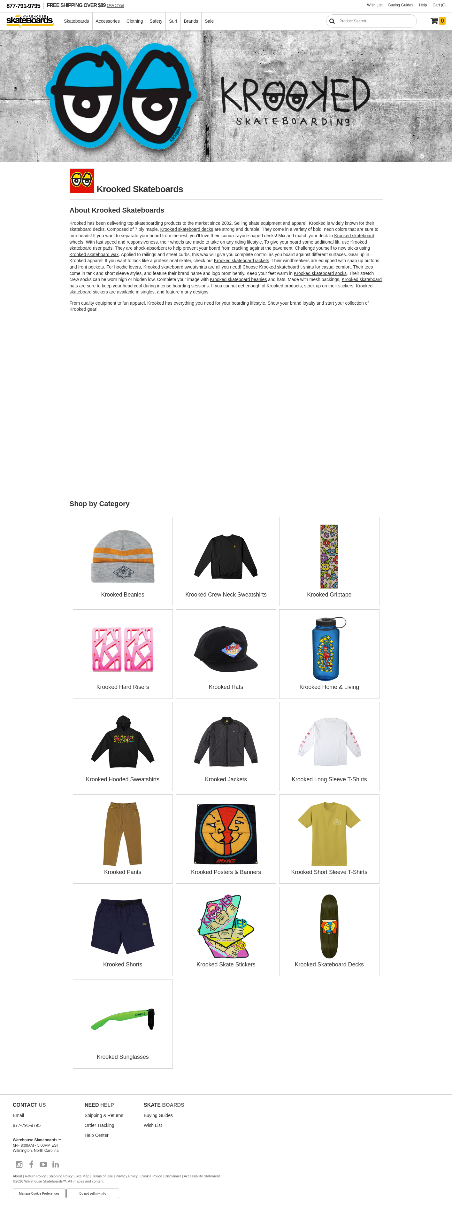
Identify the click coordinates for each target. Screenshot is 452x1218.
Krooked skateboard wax (94, 254)
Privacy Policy (126, 1173)
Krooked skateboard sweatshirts (175, 266)
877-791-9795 (23, 6)
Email (18, 1112)
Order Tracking (99, 1122)
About (17, 1173)
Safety (156, 21)
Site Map (82, 1173)
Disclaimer (173, 1173)
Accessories (108, 21)
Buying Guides (400, 5)
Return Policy (35, 1173)
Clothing (135, 21)
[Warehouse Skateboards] (33, 21)
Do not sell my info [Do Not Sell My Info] (93, 1191)
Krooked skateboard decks (186, 229)
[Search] (371, 21)
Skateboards (76, 21)
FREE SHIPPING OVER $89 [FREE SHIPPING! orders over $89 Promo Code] (85, 5)
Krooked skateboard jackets (241, 260)
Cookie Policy (151, 1173)
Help (423, 5)
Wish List (375, 5)
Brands (191, 21)
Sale (209, 21)
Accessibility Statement (202, 1173)
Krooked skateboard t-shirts (286, 266)
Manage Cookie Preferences (39, 1191)
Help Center (97, 1132)
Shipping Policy (61, 1173)
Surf (173, 21)
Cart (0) (439, 5)
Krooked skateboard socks (320, 273)
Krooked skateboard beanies (238, 279)
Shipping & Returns (104, 1112)
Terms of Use (102, 1173)
